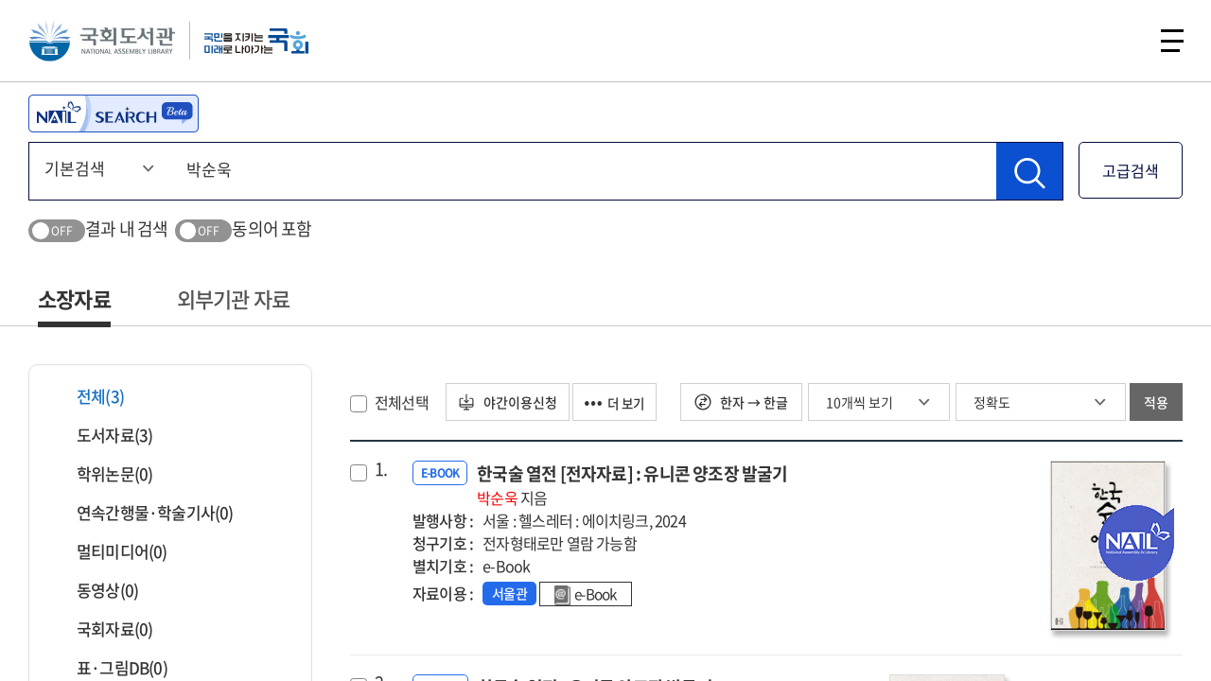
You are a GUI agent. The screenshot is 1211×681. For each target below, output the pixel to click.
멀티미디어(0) (110, 551)
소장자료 (74, 298)
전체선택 (402, 401)
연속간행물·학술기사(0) (143, 512)
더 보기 (623, 402)
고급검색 (1130, 170)
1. (381, 469)
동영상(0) (95, 590)
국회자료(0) (102, 628)
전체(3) (88, 396)
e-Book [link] (588, 594)
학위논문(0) (102, 473)
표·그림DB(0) (110, 667)
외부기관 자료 (233, 298)
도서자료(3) (102, 434)
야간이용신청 (510, 402)
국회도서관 (104, 42)
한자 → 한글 (741, 402)
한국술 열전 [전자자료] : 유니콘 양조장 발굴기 (632, 485)
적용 (1156, 402)
